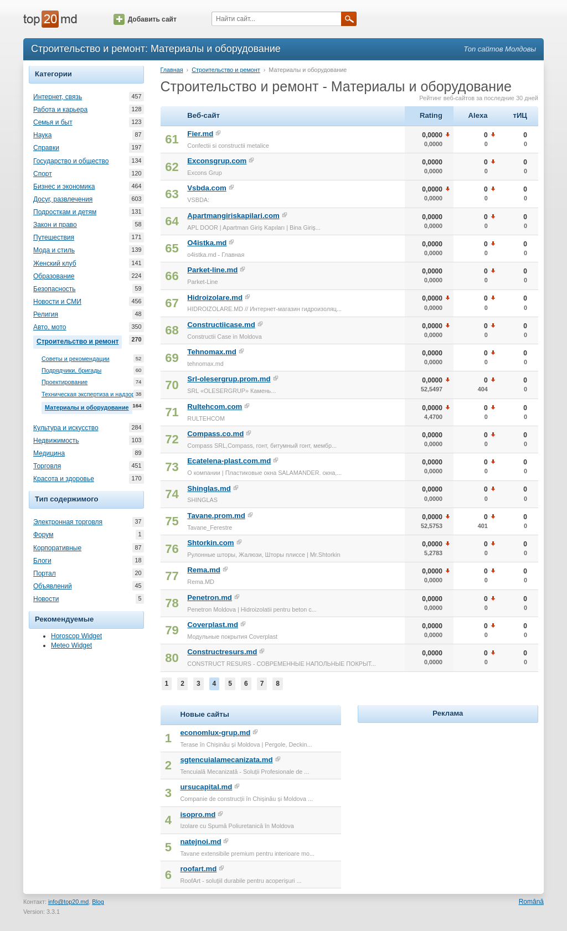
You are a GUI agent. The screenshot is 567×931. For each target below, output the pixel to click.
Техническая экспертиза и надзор (88, 394)
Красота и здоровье (63, 478)
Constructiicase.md (221, 324)
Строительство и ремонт (79, 340)
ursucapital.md (206, 787)
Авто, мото (49, 327)
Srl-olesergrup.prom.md (228, 379)
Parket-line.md (212, 270)
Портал (44, 573)
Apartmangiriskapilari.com (233, 215)
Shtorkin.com (210, 543)
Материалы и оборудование (88, 406)
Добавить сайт (145, 19)
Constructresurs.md (222, 652)
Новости (46, 598)
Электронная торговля (67, 522)
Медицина (49, 453)
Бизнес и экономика (64, 186)
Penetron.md (209, 597)
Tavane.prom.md (216, 515)
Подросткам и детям (64, 212)
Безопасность (54, 289)
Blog (98, 901)
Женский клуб (54, 263)
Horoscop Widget (76, 636)
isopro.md (197, 814)
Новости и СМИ (57, 301)
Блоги (42, 560)
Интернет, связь (57, 96)
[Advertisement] (448, 795)
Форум (43, 534)
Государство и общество (71, 161)
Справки (46, 147)
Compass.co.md (215, 434)
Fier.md (200, 134)
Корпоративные (57, 548)
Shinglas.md (208, 488)
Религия (45, 314)
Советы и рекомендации (76, 359)
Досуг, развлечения (62, 199)
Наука (42, 135)
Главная (172, 69)
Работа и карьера (60, 109)
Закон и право (55, 224)
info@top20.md (68, 901)
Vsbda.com (206, 188)
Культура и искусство (66, 427)
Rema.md (203, 570)
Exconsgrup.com (216, 161)
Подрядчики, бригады (71, 370)
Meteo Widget (71, 645)
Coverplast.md (212, 624)
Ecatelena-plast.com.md (229, 461)
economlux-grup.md (215, 732)
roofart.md (198, 869)
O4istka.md (206, 243)
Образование (53, 276)
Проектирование (64, 382)
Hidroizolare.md (215, 297)
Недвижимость (56, 440)
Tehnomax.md (211, 352)
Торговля (47, 466)
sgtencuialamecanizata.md (226, 760)
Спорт (42, 173)
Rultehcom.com (214, 406)
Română (531, 902)
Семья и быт (53, 122)
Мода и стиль (54, 250)
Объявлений (52, 586)
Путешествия (53, 237)
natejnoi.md (200, 841)
